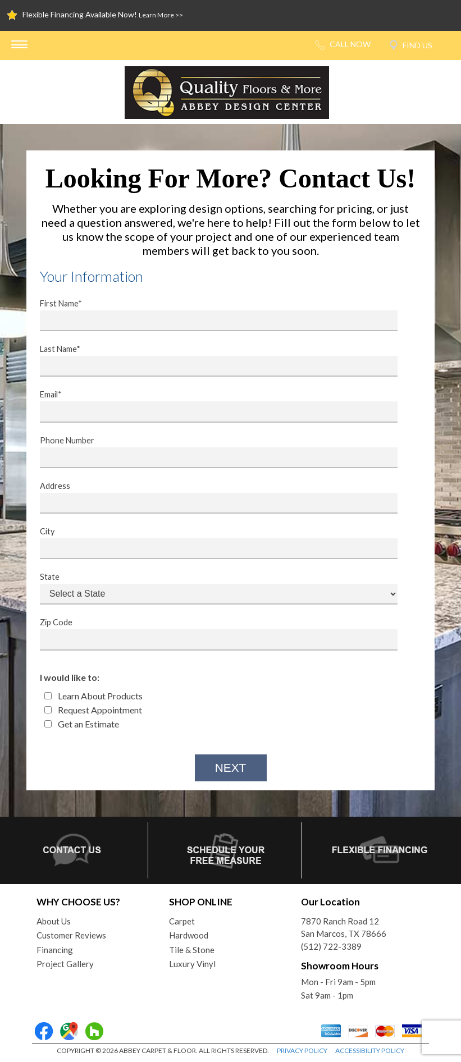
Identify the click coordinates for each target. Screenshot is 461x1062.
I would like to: (69, 677)
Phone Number (211, 452)
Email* (211, 406)
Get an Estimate (81, 723)
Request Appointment (93, 709)
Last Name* (211, 360)
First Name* (211, 315)
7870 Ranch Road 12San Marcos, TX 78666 (343, 927)
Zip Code (211, 633)
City (211, 543)
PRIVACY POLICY (302, 1050)
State (211, 588)
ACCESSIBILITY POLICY (369, 1050)
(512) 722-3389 (331, 946)
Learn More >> (161, 15)
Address (211, 497)
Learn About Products (93, 695)
